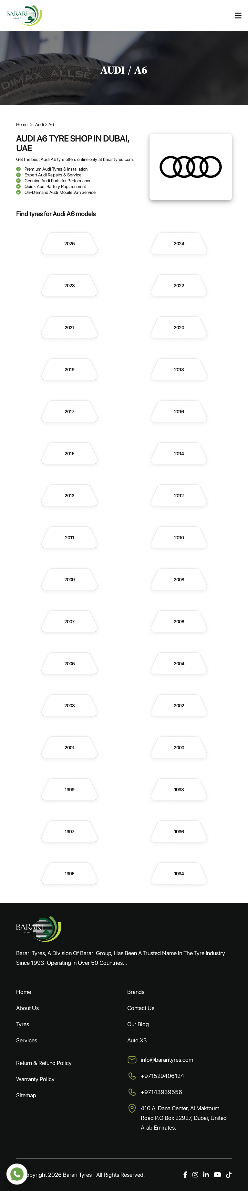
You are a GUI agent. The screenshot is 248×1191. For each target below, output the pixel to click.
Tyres (22, 1024)
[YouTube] (217, 1175)
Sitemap (26, 1095)
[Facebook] (185, 1175)
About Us (27, 1008)
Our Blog (138, 1024)
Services (26, 1040)
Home (23, 991)
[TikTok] (229, 1175)
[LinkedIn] (206, 1175)
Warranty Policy (35, 1079)
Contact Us (140, 1008)
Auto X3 (137, 1040)
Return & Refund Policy (44, 1062)
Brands (135, 991)
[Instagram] (195, 1175)
